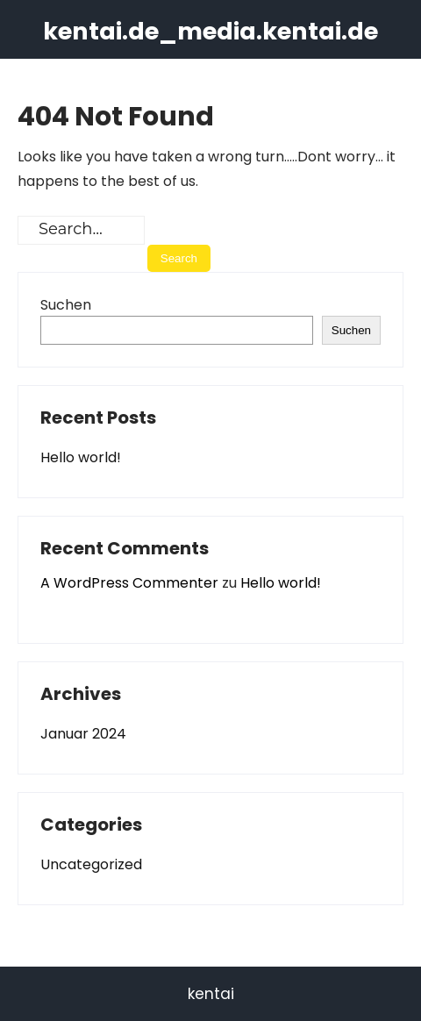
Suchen (65, 305)
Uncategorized (91, 864)
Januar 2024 (83, 734)
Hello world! (80, 457)
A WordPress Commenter (129, 583)
